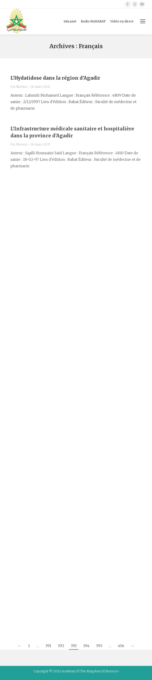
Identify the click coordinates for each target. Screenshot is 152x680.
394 (86, 645)
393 (74, 645)
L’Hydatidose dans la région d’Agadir (55, 78)
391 (48, 645)
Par (18, 87)
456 (121, 645)
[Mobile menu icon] (142, 21)
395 (99, 645)
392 (61, 645)
